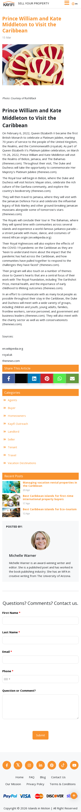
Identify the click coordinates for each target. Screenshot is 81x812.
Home (19, 777)
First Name (11, 613)
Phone (7, 671)
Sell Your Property (33, 3)
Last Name (11, 632)
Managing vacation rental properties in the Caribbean (50, 484)
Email (7, 651)
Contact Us (58, 777)
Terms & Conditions (63, 784)
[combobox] (6, 679)
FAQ (31, 777)
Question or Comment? (19, 690)
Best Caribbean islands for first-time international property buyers (48, 497)
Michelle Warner (22, 555)
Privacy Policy (35, 784)
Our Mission (13, 784)
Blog (43, 777)
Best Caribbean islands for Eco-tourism (50, 509)
